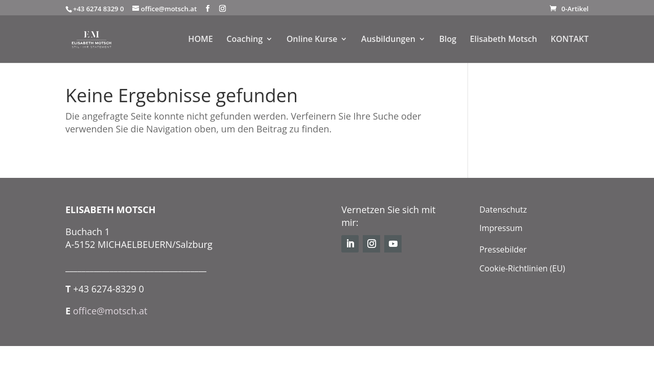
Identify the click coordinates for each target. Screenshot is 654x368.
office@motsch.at (110, 311)
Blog (447, 40)
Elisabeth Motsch (503, 40)
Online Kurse (311, 40)
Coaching (244, 40)
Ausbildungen (388, 40)
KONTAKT (570, 40)
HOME (200, 40)
